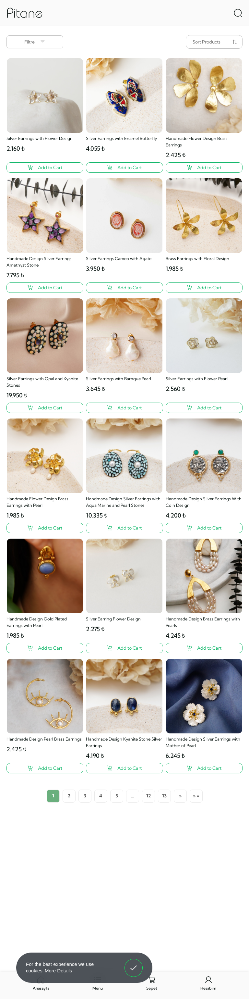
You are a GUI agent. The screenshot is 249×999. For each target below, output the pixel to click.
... (132, 796)
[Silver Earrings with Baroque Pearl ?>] (124, 408)
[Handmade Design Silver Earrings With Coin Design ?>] (204, 528)
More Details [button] (58, 970)
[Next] (180, 796)
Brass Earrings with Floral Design (197, 258)
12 (148, 796)
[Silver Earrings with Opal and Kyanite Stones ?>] (44, 408)
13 (164, 796)
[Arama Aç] (238, 13)
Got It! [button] (133, 963)
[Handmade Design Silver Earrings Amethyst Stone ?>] (44, 287)
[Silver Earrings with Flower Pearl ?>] (204, 408)
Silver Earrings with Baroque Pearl (118, 378)
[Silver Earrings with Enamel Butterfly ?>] (124, 167)
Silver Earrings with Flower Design (39, 138)
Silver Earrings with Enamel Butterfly (121, 138)
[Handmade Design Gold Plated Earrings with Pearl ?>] (44, 648)
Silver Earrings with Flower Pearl (197, 378)
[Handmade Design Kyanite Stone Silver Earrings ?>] (124, 768)
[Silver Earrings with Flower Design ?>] (44, 167)
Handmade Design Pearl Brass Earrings (44, 739)
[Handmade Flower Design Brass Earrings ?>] (204, 167)
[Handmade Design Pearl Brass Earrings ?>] (44, 768)
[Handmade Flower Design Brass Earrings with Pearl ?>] (44, 528)
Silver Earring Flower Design (113, 618)
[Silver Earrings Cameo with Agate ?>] (124, 287)
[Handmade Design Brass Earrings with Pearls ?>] (204, 648)
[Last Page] (196, 796)
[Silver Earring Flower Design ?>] (124, 648)
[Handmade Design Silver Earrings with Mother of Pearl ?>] (204, 768)
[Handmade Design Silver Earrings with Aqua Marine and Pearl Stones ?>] (124, 528)
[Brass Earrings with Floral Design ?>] (204, 287)
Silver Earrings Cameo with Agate (118, 258)
